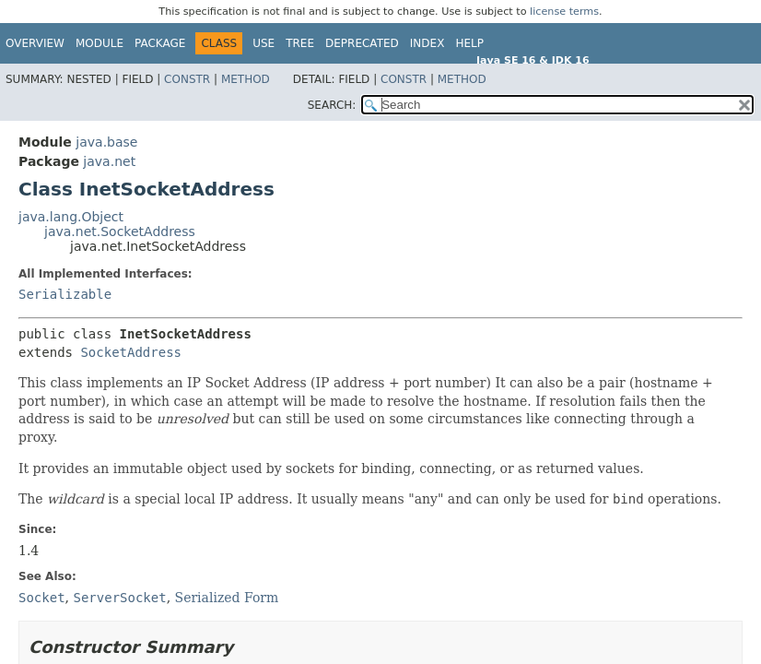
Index (427, 43)
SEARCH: (332, 105)
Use (263, 43)
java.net (109, 161)
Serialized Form (227, 597)
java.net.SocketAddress (119, 231)
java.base (106, 142)
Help (469, 43)
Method (245, 79)
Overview (35, 43)
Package (160, 43)
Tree (300, 43)
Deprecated (362, 43)
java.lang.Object (70, 216)
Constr (187, 79)
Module (99, 43)
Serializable (64, 294)
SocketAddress (130, 352)
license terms (564, 12)
